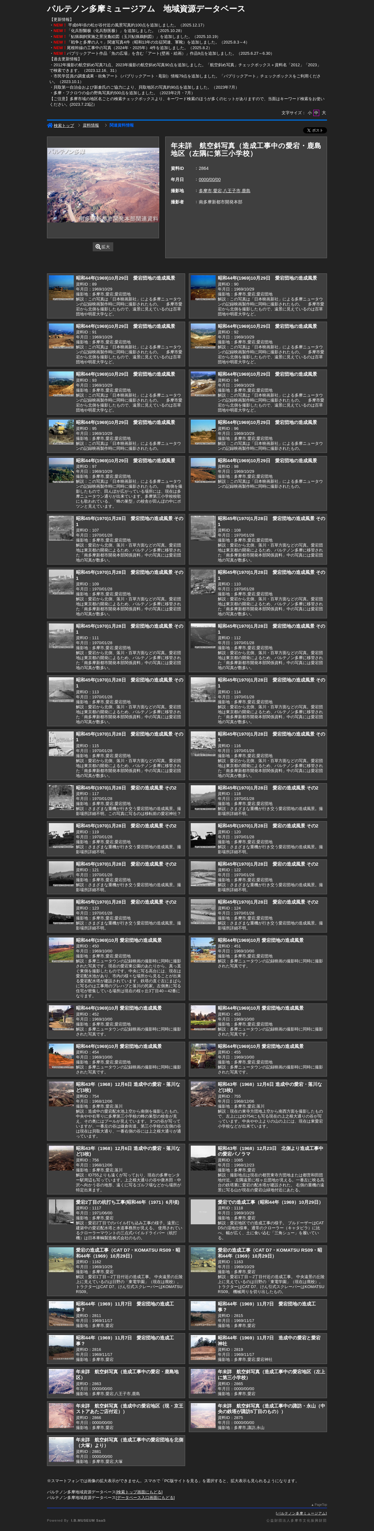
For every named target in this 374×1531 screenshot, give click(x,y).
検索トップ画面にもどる (139, 1492)
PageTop (321, 1504)
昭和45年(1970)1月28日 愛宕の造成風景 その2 (126, 787)
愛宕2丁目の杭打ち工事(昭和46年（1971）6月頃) (127, 1202)
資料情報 (91, 125)
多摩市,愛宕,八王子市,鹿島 (224, 190)
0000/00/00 (210, 179)
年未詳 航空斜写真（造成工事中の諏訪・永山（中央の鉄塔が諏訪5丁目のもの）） (271, 1408)
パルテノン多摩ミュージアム (301, 1513)
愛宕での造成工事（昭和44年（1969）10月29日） (270, 1202)
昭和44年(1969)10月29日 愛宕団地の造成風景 (125, 278)
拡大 (103, 246)
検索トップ (60, 125)
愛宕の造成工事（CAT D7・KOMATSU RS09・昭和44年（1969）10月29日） (128, 1253)
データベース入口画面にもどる (145, 1497)
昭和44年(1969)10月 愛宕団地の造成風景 (119, 940)
